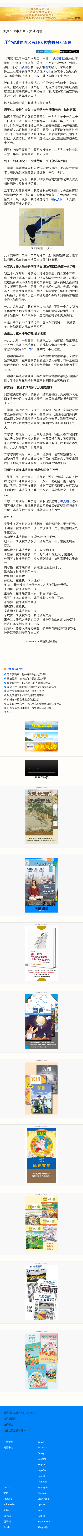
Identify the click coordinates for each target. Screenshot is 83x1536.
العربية (41, 1442)
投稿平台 (8, 1424)
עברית (7, 1487)
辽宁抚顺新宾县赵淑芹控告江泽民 (25, 691)
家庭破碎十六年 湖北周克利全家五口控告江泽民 (34, 703)
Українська (44, 1521)
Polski (7, 1527)
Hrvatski (8, 1498)
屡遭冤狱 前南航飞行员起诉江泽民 (27, 678)
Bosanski (42, 1447)
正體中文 (8, 1442)
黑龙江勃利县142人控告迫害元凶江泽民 (28, 683)
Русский (42, 1493)
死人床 (58, 199)
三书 (29, 349)
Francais (42, 1481)
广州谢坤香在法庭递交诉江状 (23, 699)
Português (43, 1487)
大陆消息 (35, 31)
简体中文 (8, 1447)
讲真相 (64, 501)
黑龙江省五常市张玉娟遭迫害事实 (25, 695)
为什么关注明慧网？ (14, 1430)
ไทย (40, 1510)
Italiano (7, 1510)
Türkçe (41, 1516)
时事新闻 (19, 31)
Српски (42, 1504)
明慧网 (58, 58)
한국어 (7, 1521)
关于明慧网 (10, 1418)
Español (42, 1470)
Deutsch (42, 1459)
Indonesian (10, 1504)
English (42, 1464)
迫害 (48, 67)
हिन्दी (6, 1493)
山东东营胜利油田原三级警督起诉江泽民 (29, 708)
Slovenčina (44, 1498)
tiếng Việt (43, 1527)
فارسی (41, 1476)
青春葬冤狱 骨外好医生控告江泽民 (27, 674)
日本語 (7, 1516)
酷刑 (24, 67)
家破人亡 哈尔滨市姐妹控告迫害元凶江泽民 (32, 687)
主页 (6, 31)
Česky (41, 1453)
